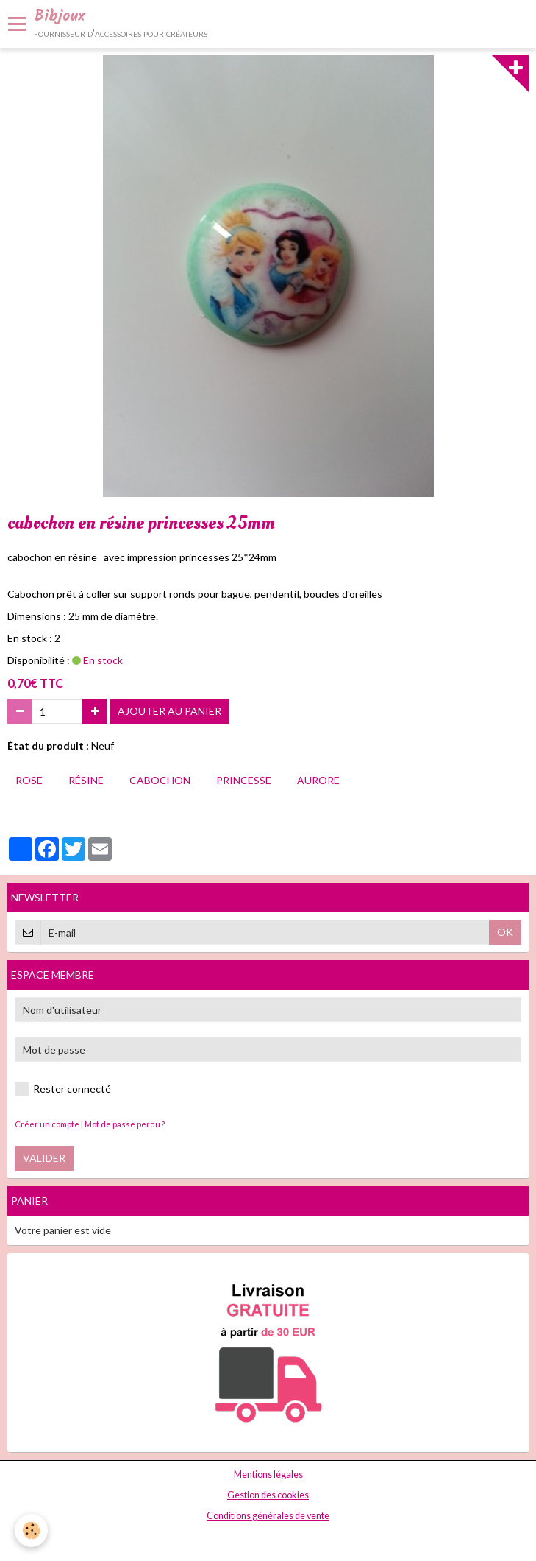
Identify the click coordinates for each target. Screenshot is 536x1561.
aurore (318, 780)
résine (86, 780)
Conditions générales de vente (268, 1515)
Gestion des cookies (268, 1495)
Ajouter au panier (169, 711)
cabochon (159, 780)
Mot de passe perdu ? (125, 1124)
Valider (44, 1158)
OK (505, 932)
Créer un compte (47, 1124)
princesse (243, 780)
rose (29, 780)
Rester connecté (63, 1089)
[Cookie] (31, 1530)
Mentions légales (268, 1474)
